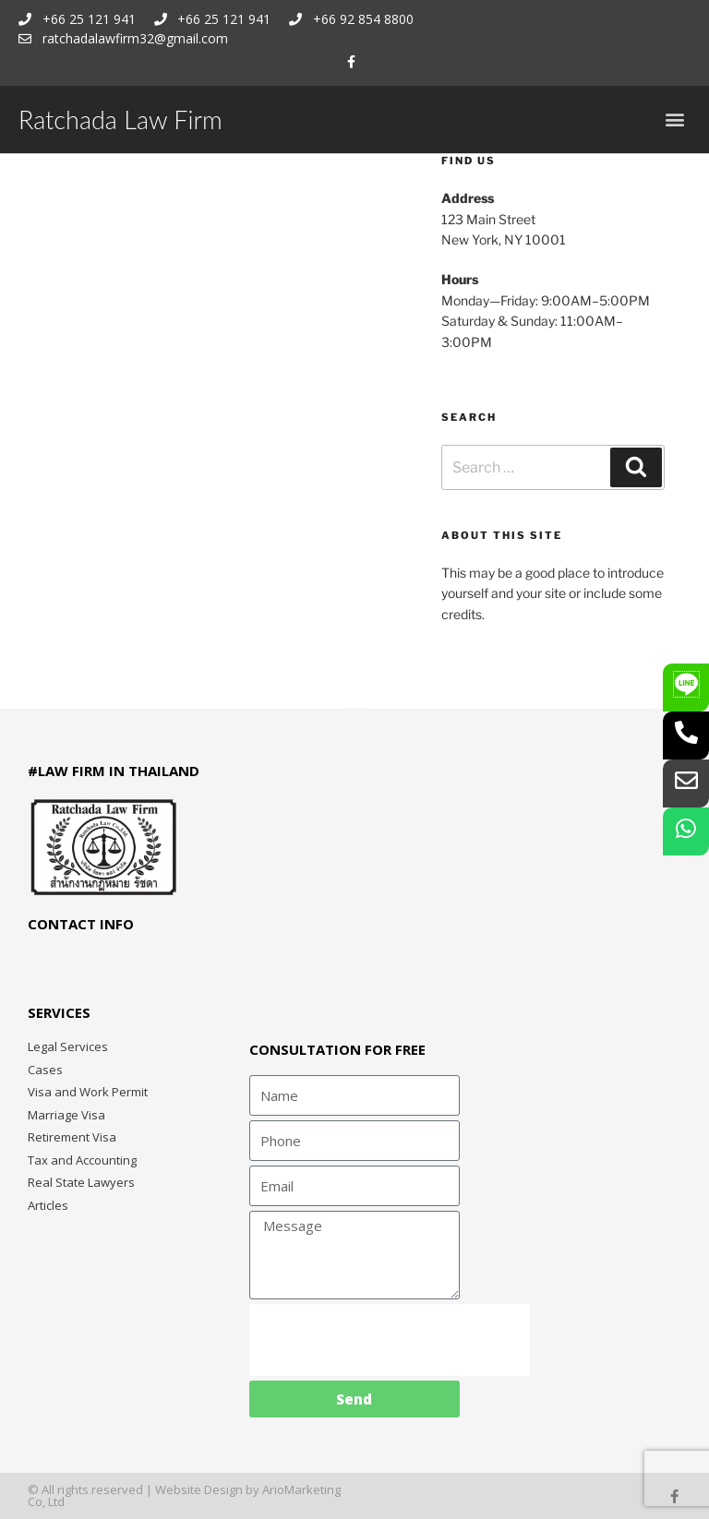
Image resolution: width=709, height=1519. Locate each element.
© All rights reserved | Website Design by (145, 1489)
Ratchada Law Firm (120, 119)
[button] (675, 119)
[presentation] (389, 1340)
